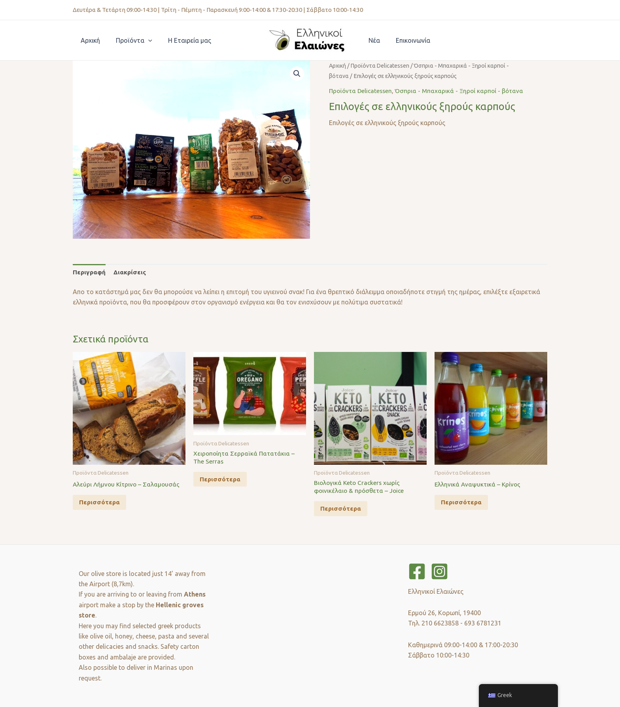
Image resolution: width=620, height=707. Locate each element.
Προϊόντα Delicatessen (382, 65)
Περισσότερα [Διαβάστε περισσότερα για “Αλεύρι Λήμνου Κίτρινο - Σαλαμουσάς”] (101, 503)
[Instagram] (439, 571)
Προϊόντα (129, 40)
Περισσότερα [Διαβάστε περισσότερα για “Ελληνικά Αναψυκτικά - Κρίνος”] (463, 503)
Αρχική (88, 40)
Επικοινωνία (408, 40)
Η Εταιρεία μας (181, 40)
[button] (296, 74)
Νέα (372, 40)
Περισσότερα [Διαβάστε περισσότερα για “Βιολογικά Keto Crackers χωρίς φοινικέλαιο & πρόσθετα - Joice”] (342, 510)
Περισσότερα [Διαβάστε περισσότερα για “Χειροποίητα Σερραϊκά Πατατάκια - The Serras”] (222, 481)
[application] (143, 40)
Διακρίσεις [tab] (131, 272)
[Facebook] (417, 571)
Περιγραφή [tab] (90, 272)
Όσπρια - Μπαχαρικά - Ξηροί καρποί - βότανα (463, 90)
